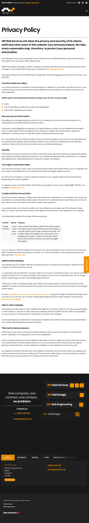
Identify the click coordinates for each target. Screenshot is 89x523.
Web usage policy (9, 507)
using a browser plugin (11, 299)
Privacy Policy (19, 255)
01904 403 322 (23, 413)
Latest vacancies (32, 3)
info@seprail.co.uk (56, 69)
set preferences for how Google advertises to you (29, 294)
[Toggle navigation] (86, 11)
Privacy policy (7, 504)
